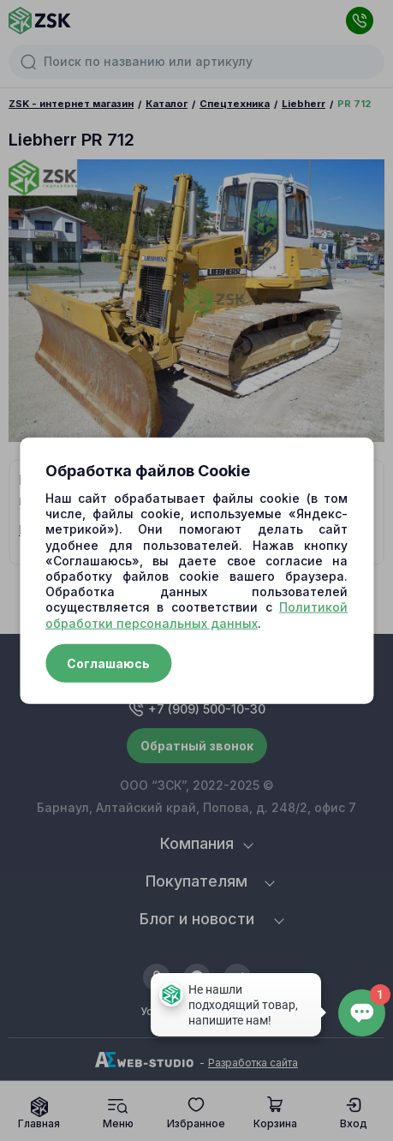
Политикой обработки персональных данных (196, 615)
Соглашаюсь (108, 662)
